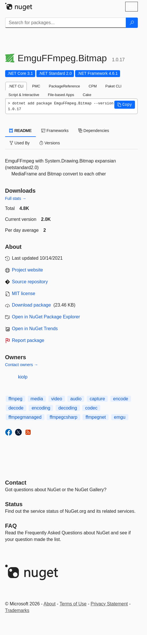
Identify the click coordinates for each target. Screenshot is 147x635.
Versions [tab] (49, 143)
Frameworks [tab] (54, 130)
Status (14, 504)
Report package (28, 340)
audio (75, 398)
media (37, 398)
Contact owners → (21, 364)
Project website (27, 269)
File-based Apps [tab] (61, 95)
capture (97, 398)
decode (16, 408)
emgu (120, 417)
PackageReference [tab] (64, 86)
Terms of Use (73, 603)
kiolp (23, 376)
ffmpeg (16, 398)
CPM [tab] (93, 86)
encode (120, 398)
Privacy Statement (109, 603)
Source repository (30, 281)
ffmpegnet (95, 417)
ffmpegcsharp (63, 417)
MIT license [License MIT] (24, 293)
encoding (41, 408)
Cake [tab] (87, 95)
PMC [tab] (36, 86)
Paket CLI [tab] (113, 86)
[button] (124, 105)
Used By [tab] (19, 143)
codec (91, 408)
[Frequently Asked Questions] (11, 526)
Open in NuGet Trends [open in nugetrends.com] (35, 328)
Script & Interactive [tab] (24, 95)
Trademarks (17, 610)
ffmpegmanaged (25, 417)
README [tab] (20, 130)
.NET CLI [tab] (16, 86)
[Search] (132, 23)
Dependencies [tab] (93, 130)
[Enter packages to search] (65, 23)
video (56, 398)
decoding (67, 408)
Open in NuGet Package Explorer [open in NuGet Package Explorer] (46, 316)
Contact (15, 482)
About (50, 603)
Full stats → (15, 198)
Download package (31, 305)
